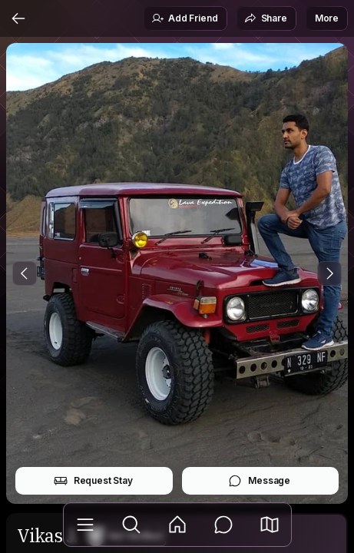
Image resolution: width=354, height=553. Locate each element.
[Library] (85, 525)
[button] (269, 525)
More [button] (327, 18)
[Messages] (223, 525)
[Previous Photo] (24, 273)
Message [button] (259, 481)
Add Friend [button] (184, 18)
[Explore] (131, 525)
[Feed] (177, 525)
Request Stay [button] (93, 481)
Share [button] (265, 18)
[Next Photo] (329, 273)
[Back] (18, 18)
